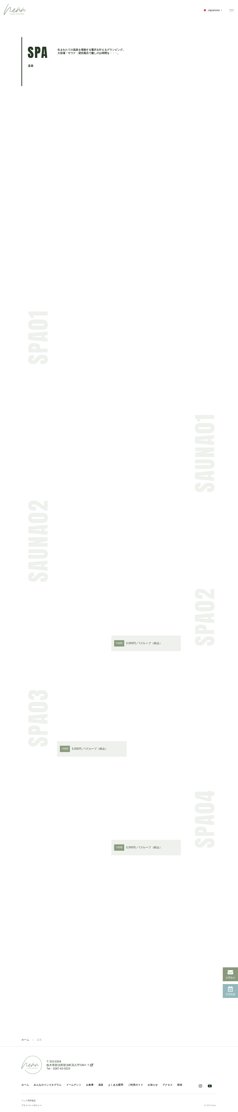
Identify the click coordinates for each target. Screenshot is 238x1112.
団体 (179, 1084)
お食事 (90, 1084)
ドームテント (73, 1084)
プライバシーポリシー (31, 1105)
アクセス (168, 1084)
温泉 (100, 1084)
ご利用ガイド (135, 1084)
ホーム (25, 1039)
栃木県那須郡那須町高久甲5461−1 (69, 1065)
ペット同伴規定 (28, 1100)
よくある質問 (115, 1084)
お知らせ (153, 1084)
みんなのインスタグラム (48, 1084)
